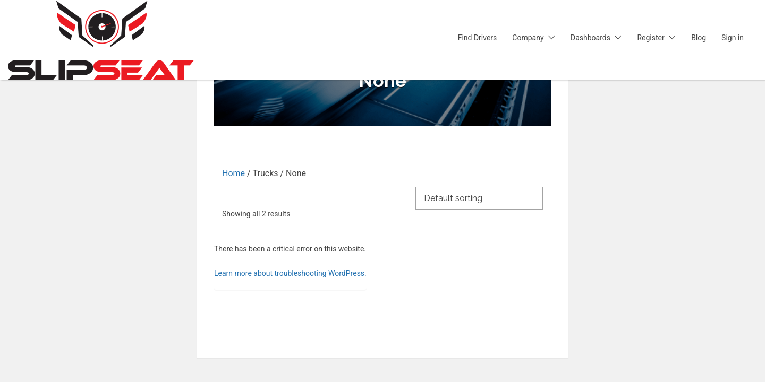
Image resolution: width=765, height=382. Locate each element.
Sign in (732, 37)
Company (527, 37)
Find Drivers (477, 37)
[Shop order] (479, 198)
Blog (698, 37)
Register (650, 37)
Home (233, 173)
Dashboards (590, 37)
